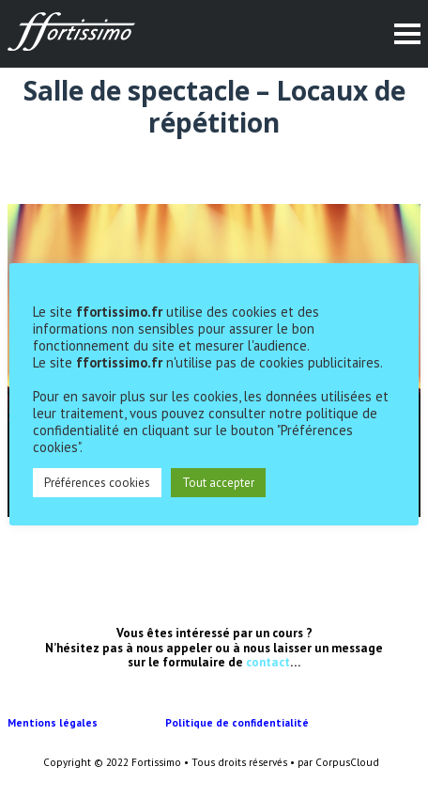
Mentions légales (86, 722)
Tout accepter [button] (218, 483)
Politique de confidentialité (238, 722)
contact (268, 662)
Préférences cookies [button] (97, 483)
